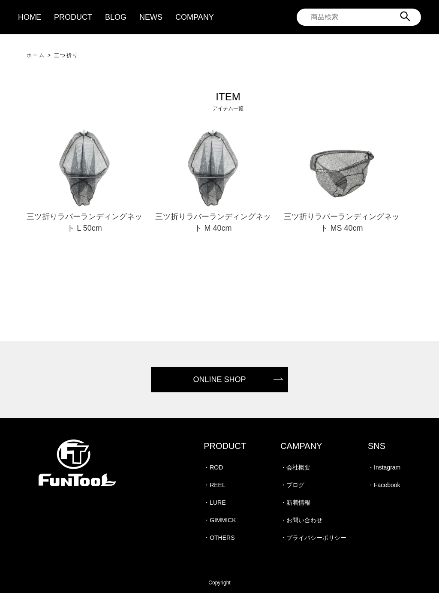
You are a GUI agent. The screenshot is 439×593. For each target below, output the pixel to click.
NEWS (150, 17)
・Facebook (384, 485)
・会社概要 (295, 467)
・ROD (213, 467)
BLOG (115, 17)
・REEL (215, 485)
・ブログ (292, 485)
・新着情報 (295, 502)
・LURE (215, 502)
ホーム (36, 55)
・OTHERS (219, 537)
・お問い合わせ (301, 520)
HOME (29, 17)
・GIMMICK (220, 520)
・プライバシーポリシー (313, 537)
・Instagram (384, 467)
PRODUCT (73, 17)
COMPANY (194, 17)
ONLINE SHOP (219, 379)
